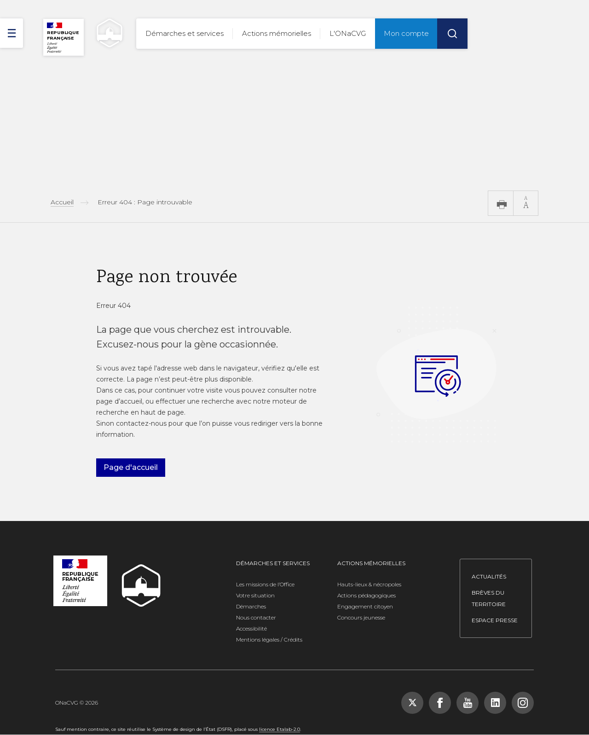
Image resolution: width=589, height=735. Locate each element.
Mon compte (406, 33)
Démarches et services (184, 33)
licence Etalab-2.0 (279, 729)
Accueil (62, 202)
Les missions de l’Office (265, 584)
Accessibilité (251, 628)
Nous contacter (256, 617)
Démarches (251, 606)
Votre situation (255, 595)
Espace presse (495, 620)
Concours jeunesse (361, 617)
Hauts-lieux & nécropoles (369, 584)
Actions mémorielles (276, 33)
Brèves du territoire (489, 598)
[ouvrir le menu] (11, 33)
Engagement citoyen (365, 606)
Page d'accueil (131, 467)
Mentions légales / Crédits (269, 639)
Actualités (489, 576)
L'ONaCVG (347, 33)
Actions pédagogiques (366, 595)
